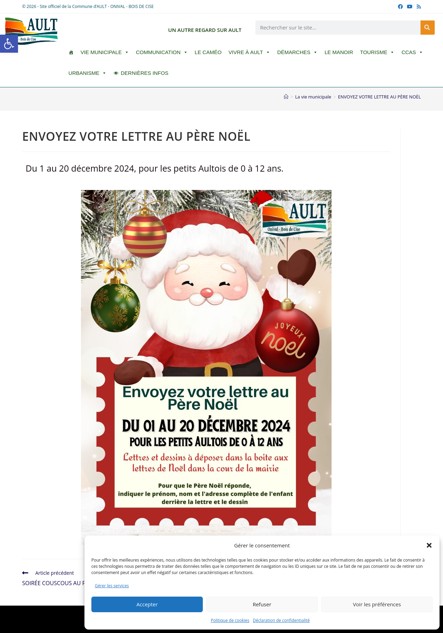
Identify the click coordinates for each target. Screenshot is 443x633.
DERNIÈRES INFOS (145, 73)
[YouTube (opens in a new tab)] (410, 6)
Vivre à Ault (249, 52)
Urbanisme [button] (88, 73)
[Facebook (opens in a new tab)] (400, 6)
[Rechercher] (428, 27)
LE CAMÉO (208, 52)
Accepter (146, 604)
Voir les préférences (377, 604)
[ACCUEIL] (71, 52)
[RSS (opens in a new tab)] (418, 6)
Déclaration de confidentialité (281, 620)
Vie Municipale (105, 52)
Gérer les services (112, 586)
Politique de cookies (230, 620)
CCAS (412, 52)
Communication (162, 52)
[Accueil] (286, 97)
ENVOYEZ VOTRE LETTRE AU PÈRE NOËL (379, 97)
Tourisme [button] (377, 52)
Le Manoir (339, 52)
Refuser (262, 604)
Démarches (297, 52)
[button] (9, 44)
